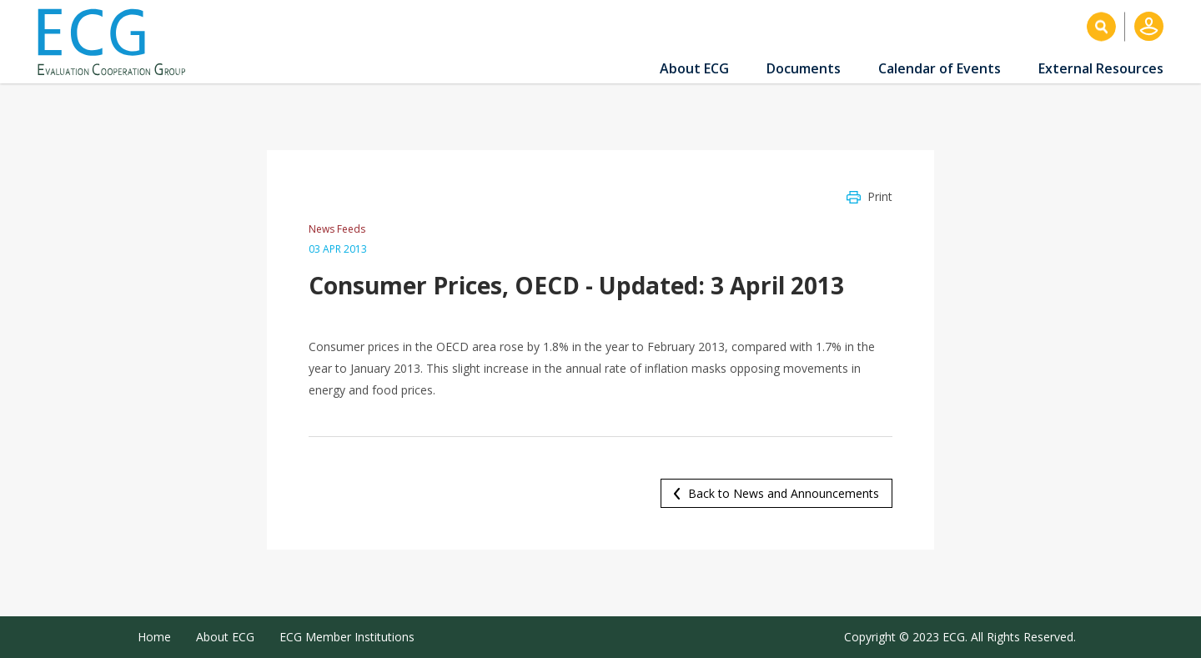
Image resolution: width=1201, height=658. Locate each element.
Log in (1148, 26)
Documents (803, 68)
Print (879, 196)
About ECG (694, 68)
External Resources (1100, 68)
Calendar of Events (939, 68)
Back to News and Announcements (783, 493)
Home (154, 637)
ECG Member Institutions (347, 637)
